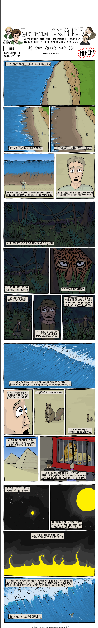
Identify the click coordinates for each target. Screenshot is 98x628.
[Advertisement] (49, 13)
